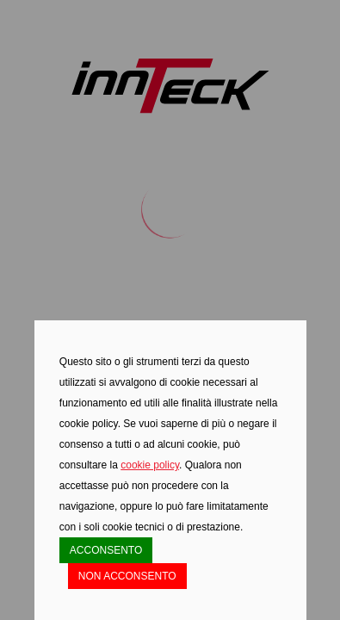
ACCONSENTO (106, 550)
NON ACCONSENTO (127, 576)
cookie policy (150, 465)
